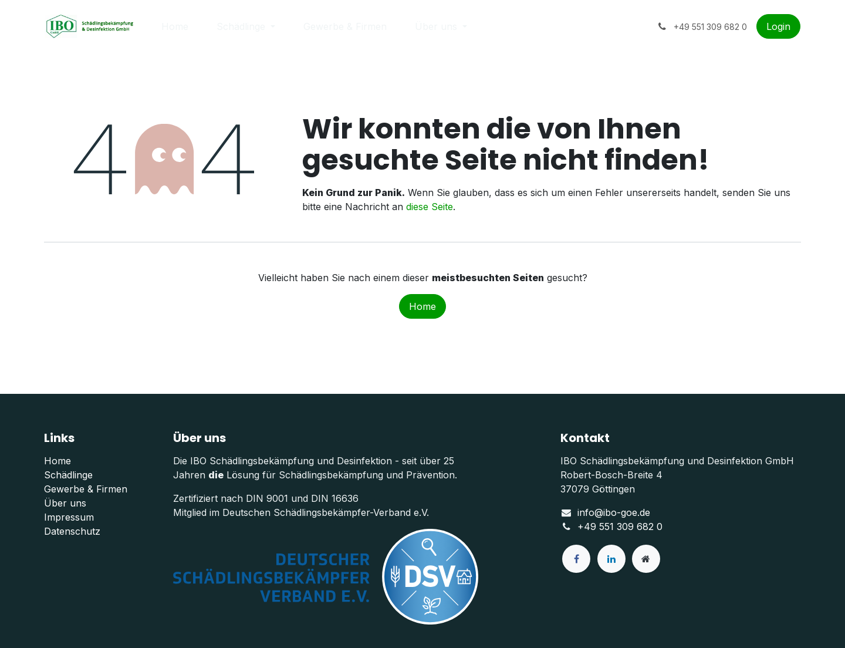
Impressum (69, 517)
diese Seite (429, 206)
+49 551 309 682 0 (620, 526)
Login (778, 26)
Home (422, 306)
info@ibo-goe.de (613, 512)
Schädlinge (68, 475)
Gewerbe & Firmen (85, 489)
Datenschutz (72, 531)
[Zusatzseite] (646, 559)
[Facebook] (576, 559)
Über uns (65, 503)
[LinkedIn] (611, 559)
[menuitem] (174, 26)
